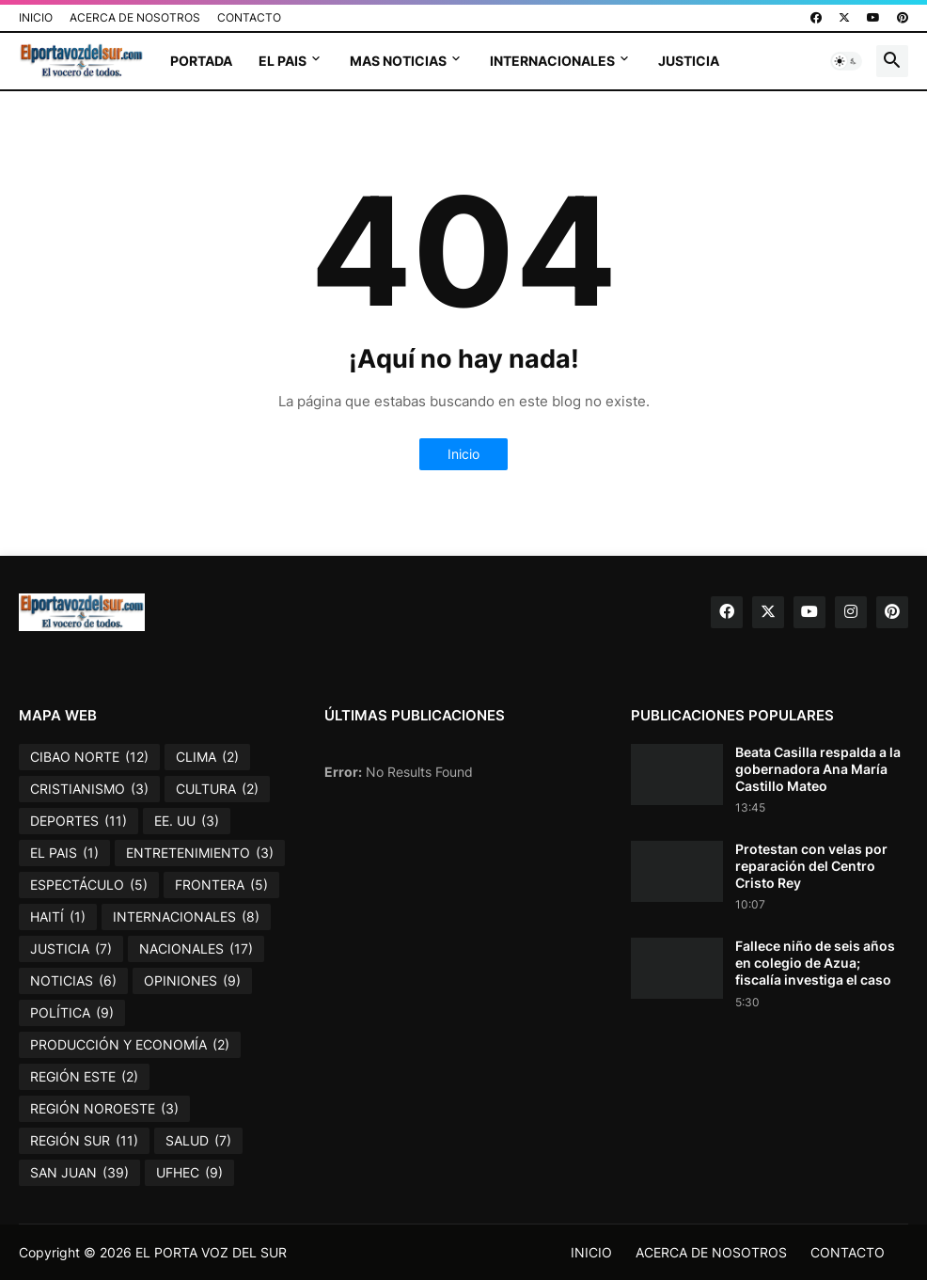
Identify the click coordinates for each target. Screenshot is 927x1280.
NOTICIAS (73, 981)
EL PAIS (282, 61)
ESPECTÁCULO (89, 885)
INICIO (36, 17)
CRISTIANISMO (89, 789)
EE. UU (186, 821)
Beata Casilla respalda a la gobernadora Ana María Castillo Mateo (818, 769)
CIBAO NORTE (89, 757)
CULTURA (217, 789)
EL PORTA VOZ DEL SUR (211, 1252)
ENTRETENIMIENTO (200, 853)
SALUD (198, 1140)
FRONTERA (221, 885)
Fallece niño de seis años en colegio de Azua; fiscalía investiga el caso (815, 963)
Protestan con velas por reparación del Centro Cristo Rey (811, 866)
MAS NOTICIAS (398, 61)
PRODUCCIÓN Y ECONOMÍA (129, 1044)
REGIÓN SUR (84, 1140)
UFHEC (189, 1172)
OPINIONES (192, 981)
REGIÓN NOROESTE (104, 1108)
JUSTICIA (688, 61)
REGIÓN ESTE (84, 1076)
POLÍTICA (72, 1012)
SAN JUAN (79, 1172)
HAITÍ (58, 917)
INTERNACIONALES (552, 61)
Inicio (463, 454)
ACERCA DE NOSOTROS (135, 17)
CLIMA (207, 757)
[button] (846, 61)
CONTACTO (249, 17)
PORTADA (201, 61)
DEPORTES (78, 821)
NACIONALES (196, 949)
